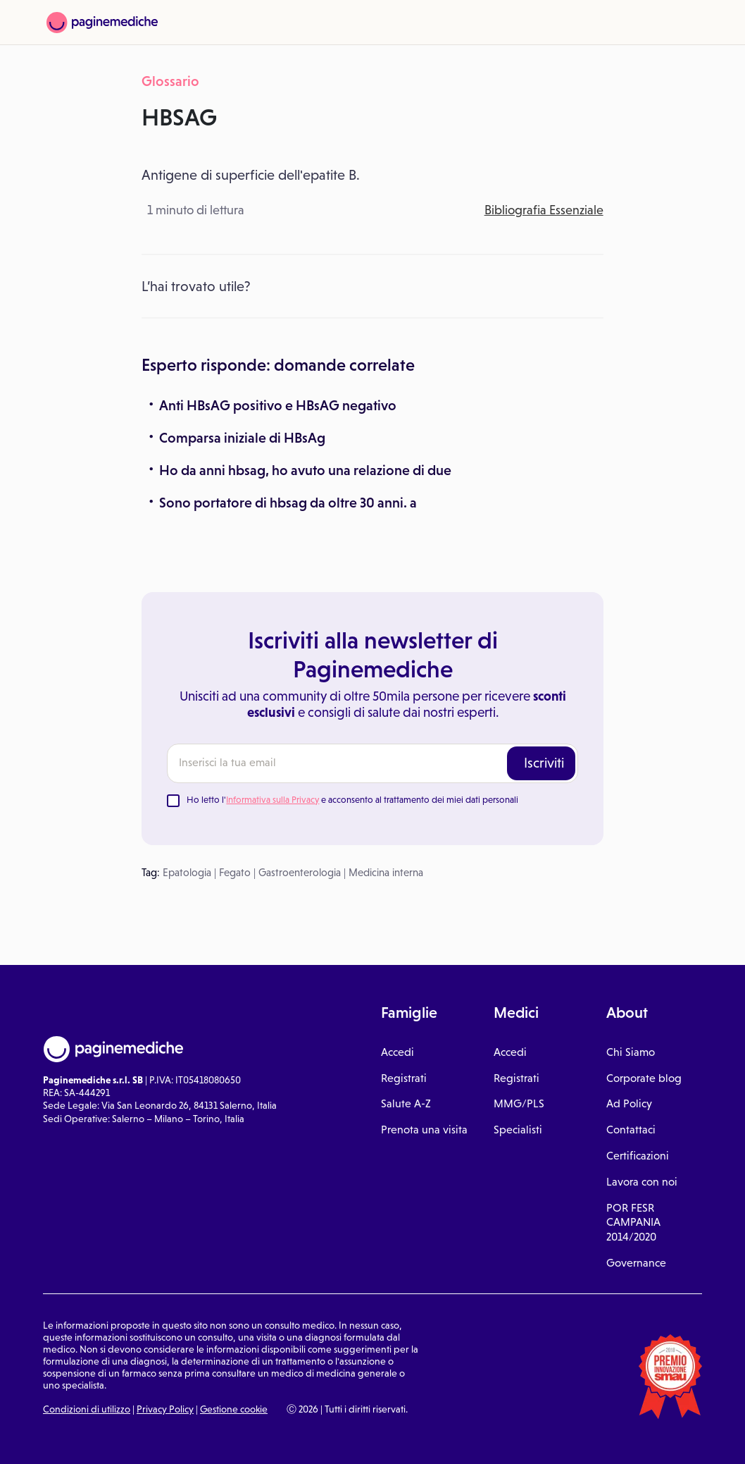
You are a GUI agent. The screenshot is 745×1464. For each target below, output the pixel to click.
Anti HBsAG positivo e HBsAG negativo (277, 405)
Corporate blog (644, 1078)
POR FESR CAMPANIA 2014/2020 (633, 1222)
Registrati (404, 1078)
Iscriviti (544, 762)
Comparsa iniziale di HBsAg (242, 437)
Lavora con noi (641, 1182)
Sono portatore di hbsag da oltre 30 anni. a (288, 502)
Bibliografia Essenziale (543, 210)
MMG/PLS (519, 1103)
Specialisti (518, 1130)
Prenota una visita (424, 1130)
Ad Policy (629, 1103)
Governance (636, 1263)
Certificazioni (637, 1156)
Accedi (397, 1052)
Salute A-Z (406, 1103)
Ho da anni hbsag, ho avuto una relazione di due (305, 470)
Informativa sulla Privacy (272, 799)
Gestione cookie (234, 1409)
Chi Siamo (630, 1052)
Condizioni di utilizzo (86, 1409)
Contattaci (631, 1130)
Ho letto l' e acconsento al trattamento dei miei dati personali (352, 799)
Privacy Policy (165, 1409)
